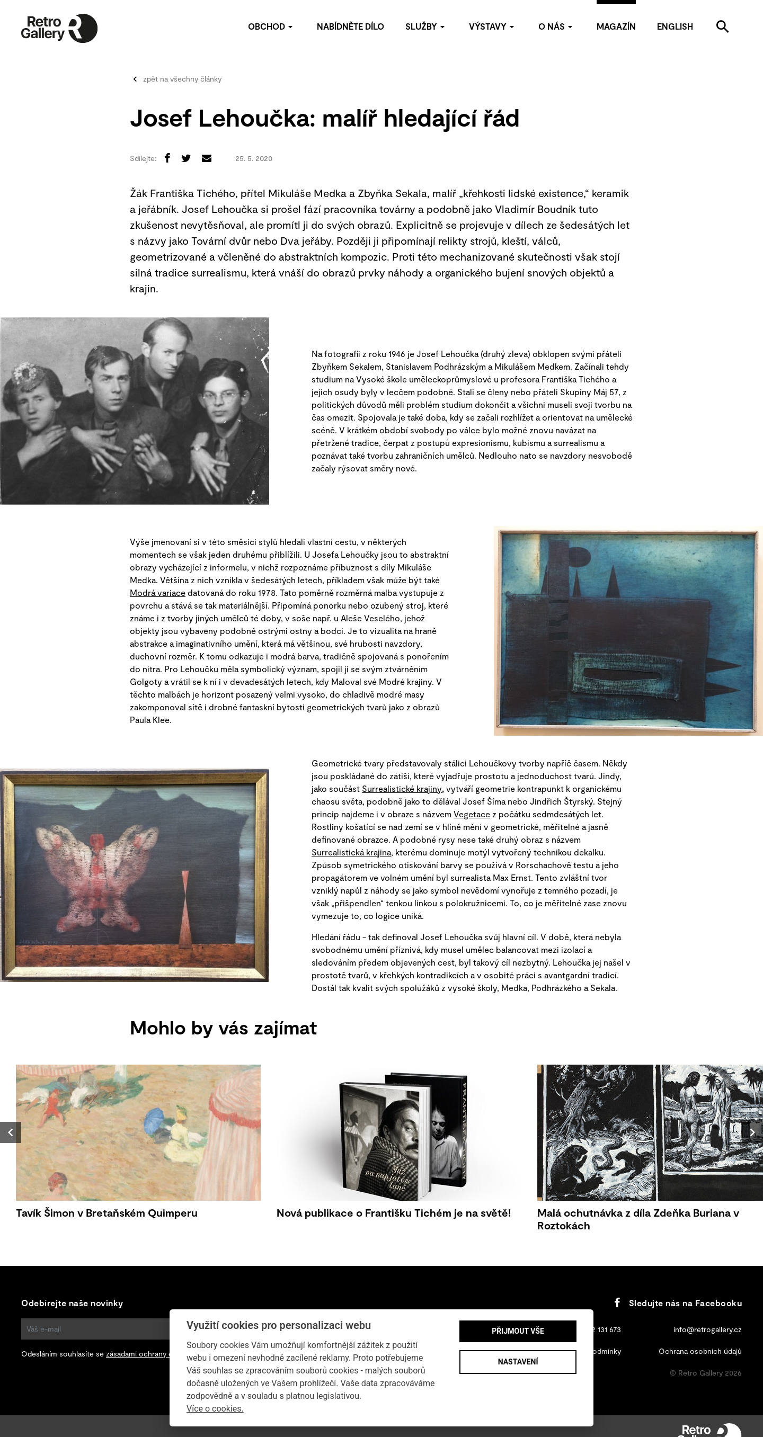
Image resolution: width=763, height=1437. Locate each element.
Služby (426, 26)
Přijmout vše (518, 1331)
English (675, 26)
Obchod (272, 26)
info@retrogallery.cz (707, 1329)
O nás (556, 26)
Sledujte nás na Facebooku (678, 1303)
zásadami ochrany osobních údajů (163, 1353)
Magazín (616, 26)
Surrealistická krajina (351, 852)
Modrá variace (157, 592)
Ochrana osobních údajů (700, 1350)
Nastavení (518, 1362)
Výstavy (493, 26)
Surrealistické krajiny (402, 788)
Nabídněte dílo (350, 26)
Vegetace (472, 814)
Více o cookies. (215, 1409)
